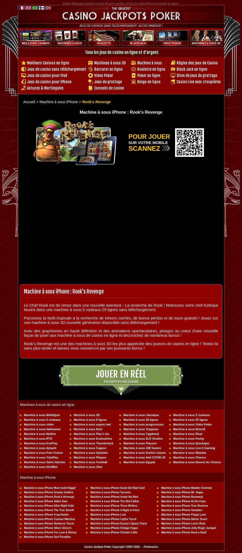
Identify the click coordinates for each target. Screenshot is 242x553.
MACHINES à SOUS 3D (206, 43)
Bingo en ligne (148, 81)
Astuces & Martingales (45, 88)
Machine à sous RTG (38, 438)
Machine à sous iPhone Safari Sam (45, 501)
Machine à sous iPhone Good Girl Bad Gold (117, 487)
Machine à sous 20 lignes (140, 419)
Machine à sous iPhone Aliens (180, 519)
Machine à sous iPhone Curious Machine (49, 519)
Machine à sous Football (90, 462)
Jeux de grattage (108, 81)
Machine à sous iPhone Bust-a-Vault (184, 532)
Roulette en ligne (151, 69)
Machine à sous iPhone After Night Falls (49, 505)
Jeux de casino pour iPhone (49, 81)
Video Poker (103, 75)
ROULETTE (104, 43)
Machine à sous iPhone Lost (107, 514)
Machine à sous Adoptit (40, 448)
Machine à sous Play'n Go (91, 433)
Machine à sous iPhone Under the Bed (114, 496)
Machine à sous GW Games (142, 448)
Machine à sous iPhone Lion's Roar (183, 523)
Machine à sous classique (141, 415)
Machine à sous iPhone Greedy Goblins (48, 492)
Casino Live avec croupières (199, 81)
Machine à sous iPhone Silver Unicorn (48, 528)
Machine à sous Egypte (139, 462)
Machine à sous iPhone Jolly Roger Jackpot (188, 528)
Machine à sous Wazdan (189, 452)
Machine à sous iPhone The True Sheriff (49, 510)
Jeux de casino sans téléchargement (56, 69)
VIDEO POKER (172, 43)
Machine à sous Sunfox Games (144, 452)
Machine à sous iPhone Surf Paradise (47, 536)
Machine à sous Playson (140, 443)
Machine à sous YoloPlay (41, 457)
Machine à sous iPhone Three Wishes (113, 505)
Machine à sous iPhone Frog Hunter (46, 514)
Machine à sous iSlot (88, 466)
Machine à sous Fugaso (90, 448)
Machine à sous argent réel (92, 424)
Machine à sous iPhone (59, 102)
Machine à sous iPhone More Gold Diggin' (50, 487)
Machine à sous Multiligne (42, 415)
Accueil (29, 102)
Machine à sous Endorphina (93, 438)
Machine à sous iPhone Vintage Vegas (114, 528)
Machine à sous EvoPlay (41, 443)
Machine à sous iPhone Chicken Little (113, 532)
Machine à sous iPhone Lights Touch (113, 519)
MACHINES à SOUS (70, 43)
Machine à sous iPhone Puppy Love (183, 514)
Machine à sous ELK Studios (143, 438)
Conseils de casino (109, 88)
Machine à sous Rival (187, 433)
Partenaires (151, 546)
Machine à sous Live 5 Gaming (194, 448)
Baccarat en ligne (108, 69)
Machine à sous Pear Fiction (43, 452)
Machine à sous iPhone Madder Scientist (186, 487)
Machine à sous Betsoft (189, 429)
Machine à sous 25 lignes (190, 419)
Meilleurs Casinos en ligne (48, 62)
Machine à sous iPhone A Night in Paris (114, 510)
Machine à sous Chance (189, 457)
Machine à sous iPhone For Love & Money (50, 532)
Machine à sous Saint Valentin (44, 462)
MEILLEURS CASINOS (36, 43)
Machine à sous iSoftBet (40, 466)
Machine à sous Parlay (188, 438)
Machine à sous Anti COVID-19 (144, 457)
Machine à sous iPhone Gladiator (182, 510)
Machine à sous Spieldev (91, 452)
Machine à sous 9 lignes (90, 419)
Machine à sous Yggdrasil (141, 433)
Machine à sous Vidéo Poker (192, 424)
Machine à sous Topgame (140, 429)
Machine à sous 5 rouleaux (42, 419)
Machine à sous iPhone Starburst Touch (49, 523)
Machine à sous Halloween (42, 429)
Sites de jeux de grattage (197, 75)
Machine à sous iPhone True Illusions (184, 505)
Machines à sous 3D (110, 62)
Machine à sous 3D (87, 415)
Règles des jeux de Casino (197, 62)
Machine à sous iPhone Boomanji (182, 496)
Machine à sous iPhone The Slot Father (114, 501)
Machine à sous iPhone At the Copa (183, 501)
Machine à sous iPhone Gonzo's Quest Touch (118, 523)
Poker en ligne (148, 75)
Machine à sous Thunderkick (93, 443)
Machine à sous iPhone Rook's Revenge (49, 496)
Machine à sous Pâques (90, 457)
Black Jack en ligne (192, 69)
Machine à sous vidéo (39, 424)
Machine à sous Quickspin (191, 443)
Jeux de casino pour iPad (47, 75)
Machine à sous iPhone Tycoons (110, 492)
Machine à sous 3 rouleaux (191, 415)
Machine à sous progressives (143, 424)
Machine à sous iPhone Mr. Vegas (182, 492)
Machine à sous (149, 62)
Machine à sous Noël (88, 429)
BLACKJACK (138, 43)
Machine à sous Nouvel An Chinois (197, 462)
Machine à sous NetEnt (40, 433)
